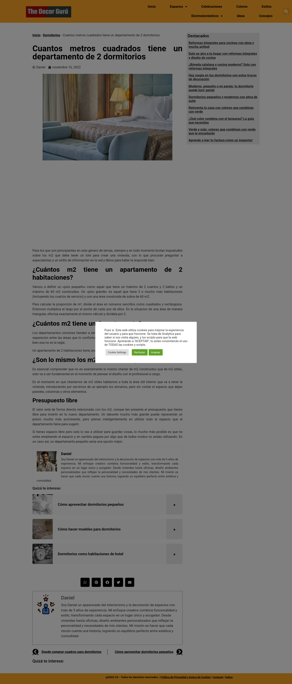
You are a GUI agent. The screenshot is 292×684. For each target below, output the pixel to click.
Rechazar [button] (139, 352)
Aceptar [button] (155, 352)
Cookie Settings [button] (117, 352)
